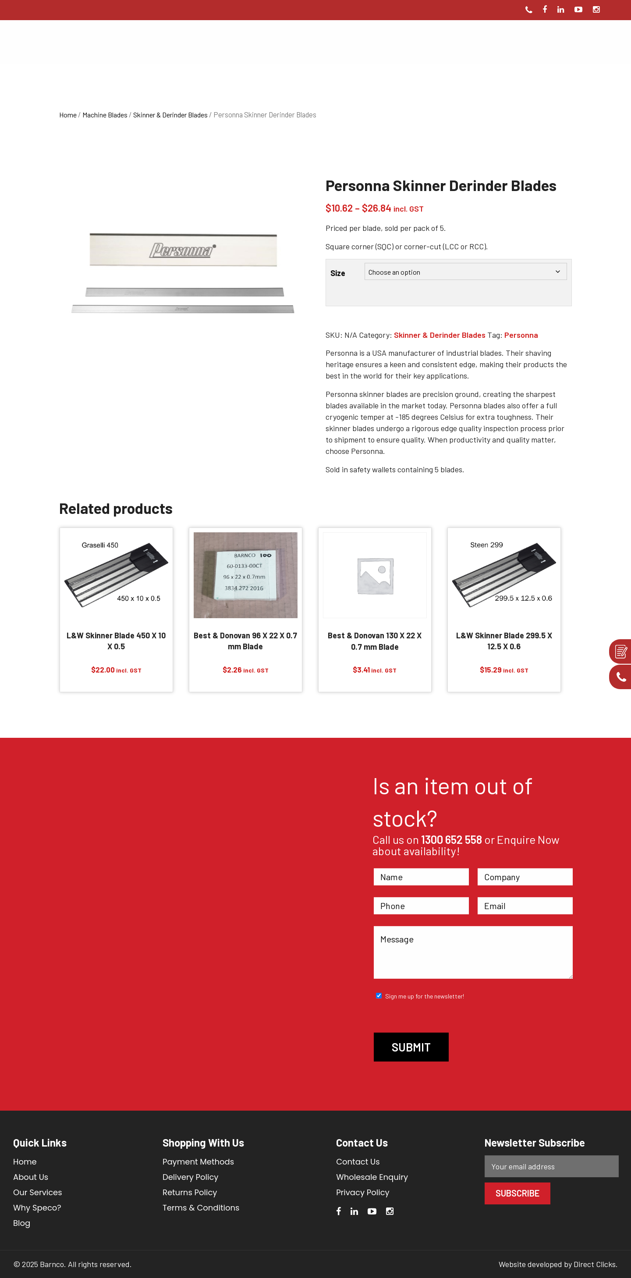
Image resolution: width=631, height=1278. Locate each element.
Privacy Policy (363, 1192)
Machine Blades (105, 114)
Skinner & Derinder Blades (170, 114)
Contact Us (358, 1161)
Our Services (37, 1192)
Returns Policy (190, 1192)
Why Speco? (37, 1207)
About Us (30, 1177)
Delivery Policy (191, 1177)
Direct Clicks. (596, 1264)
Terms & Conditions (201, 1207)
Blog (21, 1223)
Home (68, 114)
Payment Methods (198, 1161)
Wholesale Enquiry (372, 1177)
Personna (521, 335)
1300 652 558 (451, 839)
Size (337, 273)
